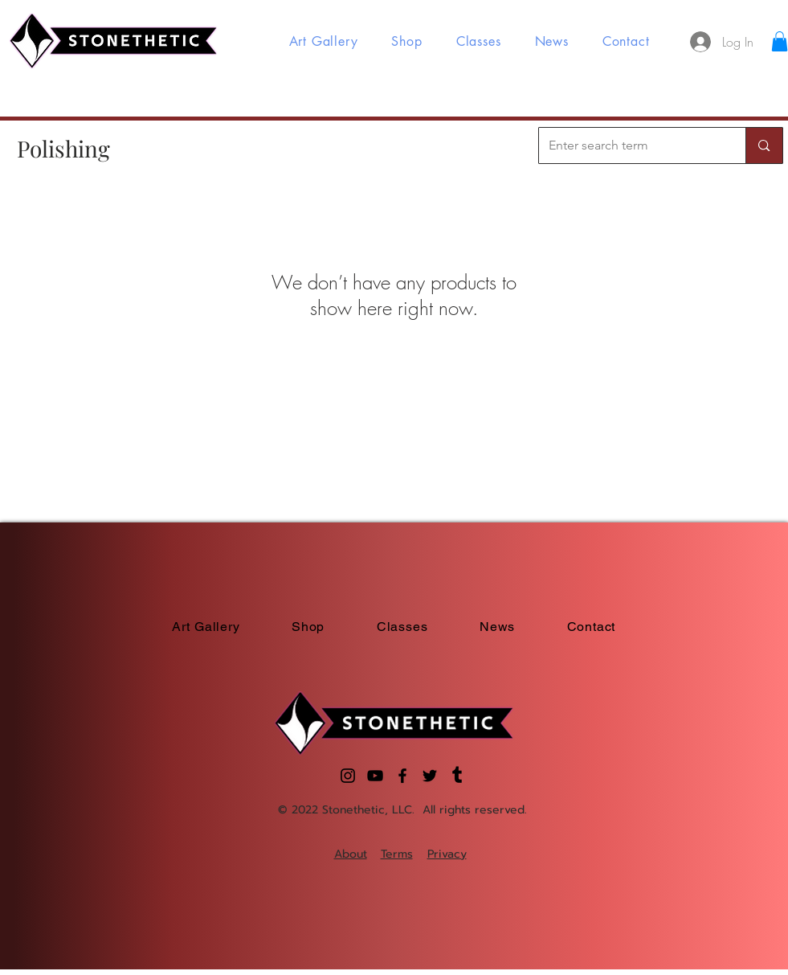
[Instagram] (347, 775)
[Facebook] (402, 775)
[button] (779, 41)
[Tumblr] (457, 775)
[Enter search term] (630, 145)
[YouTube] (375, 775)
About (350, 854)
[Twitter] (429, 775)
